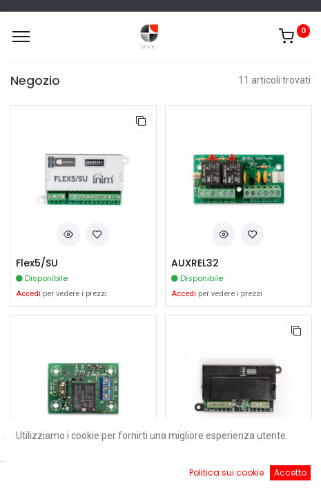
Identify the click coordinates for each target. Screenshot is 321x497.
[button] (141, 120)
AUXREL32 (195, 263)
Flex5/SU (37, 263)
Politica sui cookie (226, 472)
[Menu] (21, 36)
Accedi (28, 293)
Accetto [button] (290, 472)
